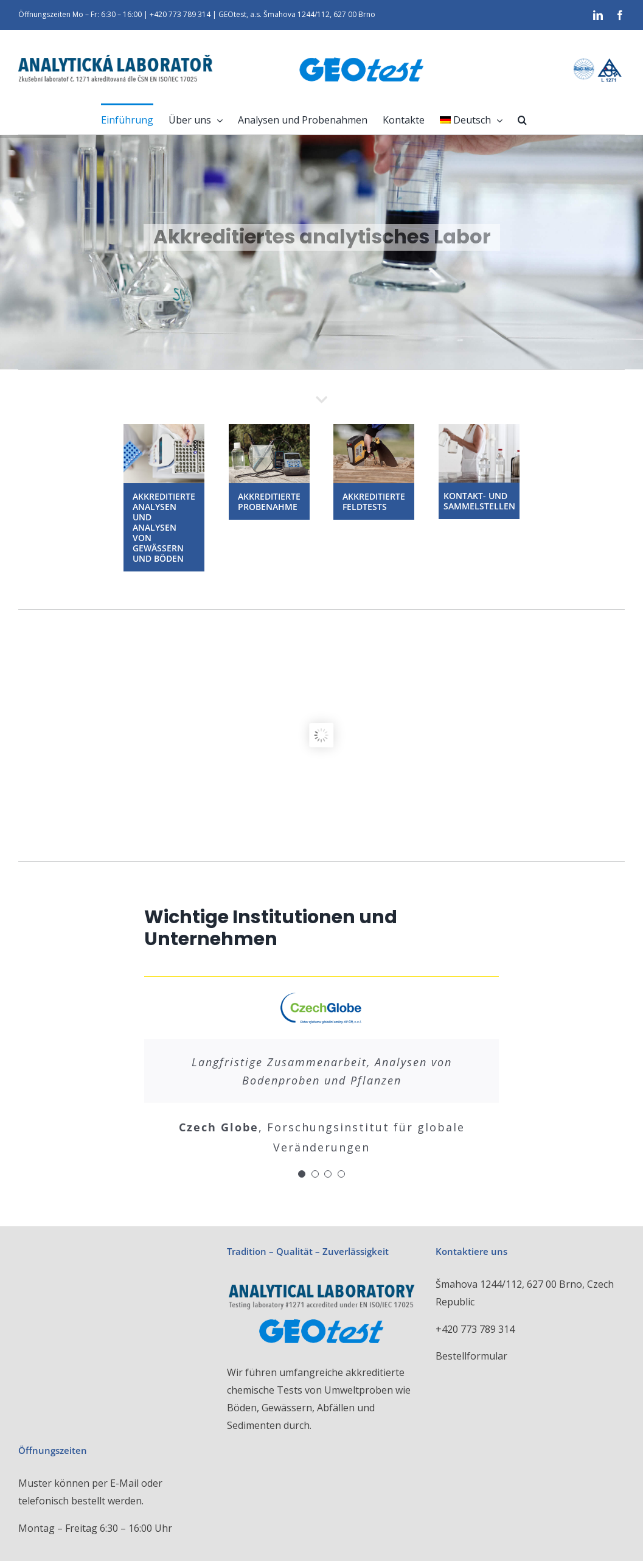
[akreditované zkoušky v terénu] (373, 429)
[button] (522, 118)
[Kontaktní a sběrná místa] (479, 429)
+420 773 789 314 (475, 1329)
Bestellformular (471, 1356)
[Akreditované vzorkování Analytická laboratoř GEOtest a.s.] (269, 429)
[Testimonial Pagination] (301, 1174)
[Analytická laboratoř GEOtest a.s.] (163, 429)
